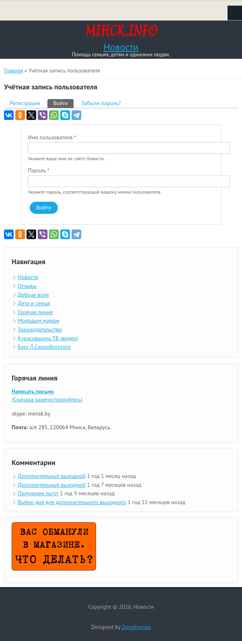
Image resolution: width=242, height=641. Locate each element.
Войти (63, 103)
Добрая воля (33, 294)
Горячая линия (35, 312)
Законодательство (40, 329)
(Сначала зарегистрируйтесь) (47, 395)
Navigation (235, 13)
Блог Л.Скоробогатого (44, 346)
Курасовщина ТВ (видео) (48, 338)
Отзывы (27, 285)
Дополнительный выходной (51, 476)
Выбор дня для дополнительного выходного (72, 502)
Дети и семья (34, 303)
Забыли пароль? (101, 103)
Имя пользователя (52, 137)
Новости (121, 47)
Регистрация (25, 103)
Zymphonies (136, 627)
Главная (13, 70)
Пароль (38, 170)
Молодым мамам (38, 320)
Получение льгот (38, 493)
